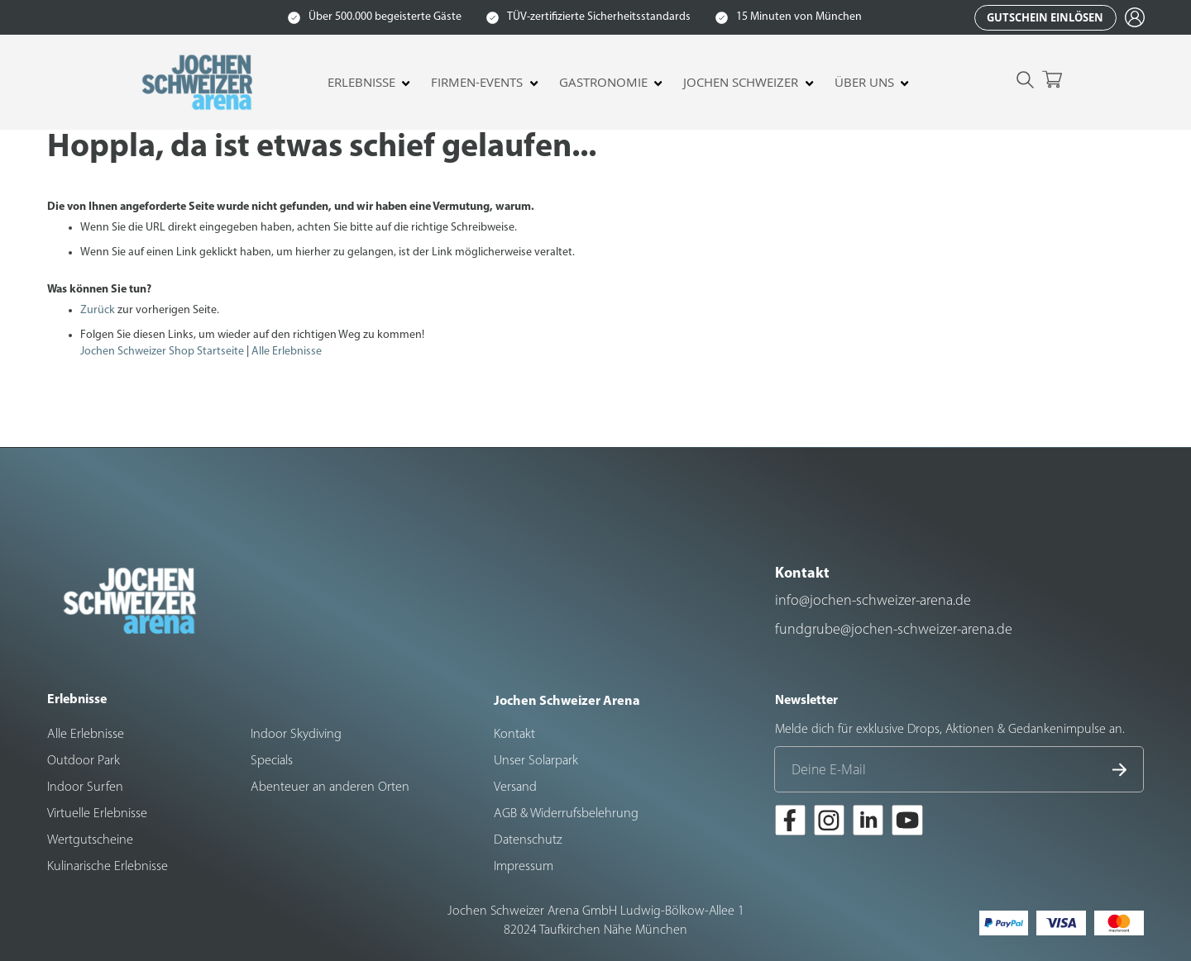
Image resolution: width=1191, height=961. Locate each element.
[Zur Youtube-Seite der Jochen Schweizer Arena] (907, 823)
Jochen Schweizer (740, 82)
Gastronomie (603, 82)
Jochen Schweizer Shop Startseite (162, 351)
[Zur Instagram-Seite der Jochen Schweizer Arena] (829, 823)
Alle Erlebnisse (286, 351)
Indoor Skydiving (296, 734)
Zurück (97, 310)
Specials (272, 761)
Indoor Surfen (85, 787)
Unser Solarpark (536, 761)
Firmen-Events (477, 82)
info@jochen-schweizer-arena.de (873, 601)
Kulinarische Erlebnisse (107, 866)
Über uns (864, 82)
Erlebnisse (361, 82)
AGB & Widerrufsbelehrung (566, 814)
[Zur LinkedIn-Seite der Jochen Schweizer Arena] (868, 823)
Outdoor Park (83, 761)
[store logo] (199, 82)
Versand (515, 787)
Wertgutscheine (90, 840)
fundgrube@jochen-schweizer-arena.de (893, 630)
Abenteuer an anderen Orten (330, 787)
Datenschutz (528, 840)
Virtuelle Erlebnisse (97, 814)
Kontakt (514, 734)
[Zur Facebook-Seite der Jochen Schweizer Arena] (790, 823)
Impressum (523, 866)
